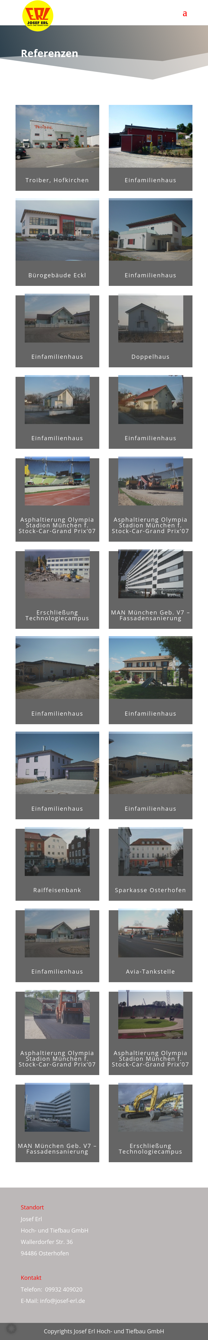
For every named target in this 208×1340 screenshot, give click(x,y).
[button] (11, 1328)
